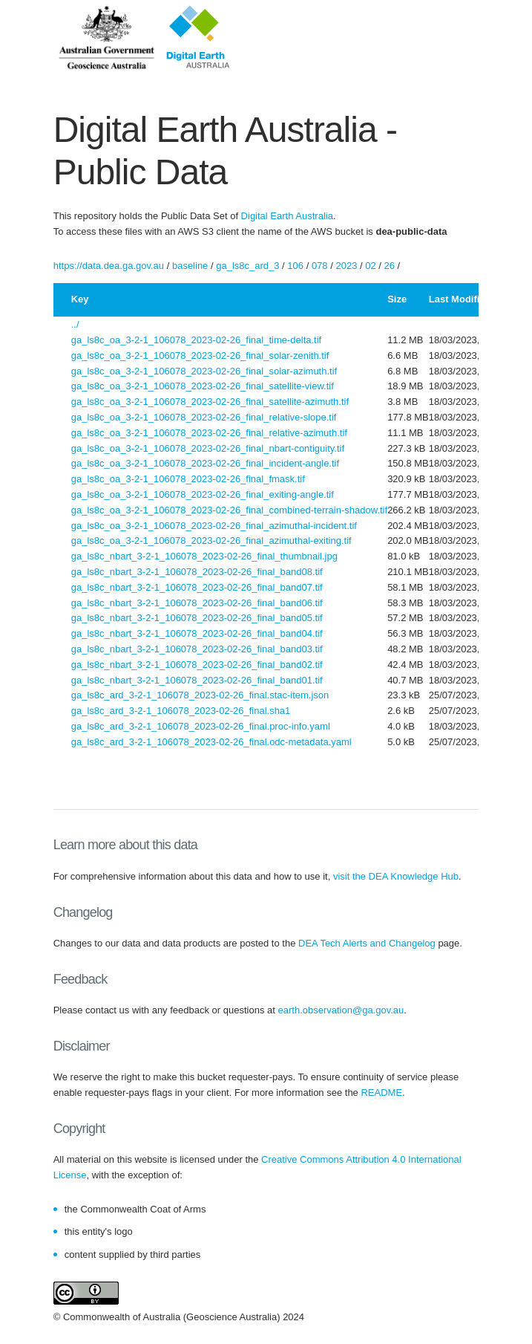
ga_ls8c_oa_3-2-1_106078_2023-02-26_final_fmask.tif (188, 478)
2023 (346, 265)
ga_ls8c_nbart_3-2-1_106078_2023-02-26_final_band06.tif (197, 602)
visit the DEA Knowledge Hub (396, 876)
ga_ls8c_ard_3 (247, 265)
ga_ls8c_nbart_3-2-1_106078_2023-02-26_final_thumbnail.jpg (204, 556)
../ (75, 324)
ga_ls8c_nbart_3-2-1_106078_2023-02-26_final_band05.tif (197, 617)
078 (320, 265)
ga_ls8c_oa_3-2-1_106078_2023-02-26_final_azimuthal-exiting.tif (211, 540)
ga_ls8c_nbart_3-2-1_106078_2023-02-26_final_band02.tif (197, 664)
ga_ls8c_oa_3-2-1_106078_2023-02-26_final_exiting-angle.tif (202, 494)
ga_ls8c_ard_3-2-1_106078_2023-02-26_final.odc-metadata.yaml (211, 741)
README (381, 1092)
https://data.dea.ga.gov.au (108, 265)
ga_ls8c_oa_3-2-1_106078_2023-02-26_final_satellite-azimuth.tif (210, 401)
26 (389, 265)
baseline (190, 265)
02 (370, 265)
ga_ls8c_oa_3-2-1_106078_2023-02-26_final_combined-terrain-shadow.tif (229, 510)
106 (295, 265)
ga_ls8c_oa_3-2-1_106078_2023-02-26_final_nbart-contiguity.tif (207, 448)
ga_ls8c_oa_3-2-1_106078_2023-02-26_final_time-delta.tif (196, 339)
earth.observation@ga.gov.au (341, 1010)
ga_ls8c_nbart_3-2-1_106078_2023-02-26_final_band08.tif (197, 571)
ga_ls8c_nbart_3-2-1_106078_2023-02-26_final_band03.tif (197, 649)
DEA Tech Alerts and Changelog (367, 943)
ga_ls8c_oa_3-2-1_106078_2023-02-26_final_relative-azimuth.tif (209, 432)
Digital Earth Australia (287, 215)
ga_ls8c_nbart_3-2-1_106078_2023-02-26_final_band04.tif (197, 633)
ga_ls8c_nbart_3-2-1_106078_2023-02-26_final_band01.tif (197, 680)
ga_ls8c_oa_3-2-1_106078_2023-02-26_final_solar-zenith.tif (200, 355)
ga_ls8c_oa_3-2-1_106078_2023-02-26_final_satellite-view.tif (202, 386)
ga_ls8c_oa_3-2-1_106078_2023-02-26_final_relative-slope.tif (204, 417)
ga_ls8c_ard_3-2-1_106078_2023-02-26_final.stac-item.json (200, 695)
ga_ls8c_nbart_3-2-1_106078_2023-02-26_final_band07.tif (197, 587)
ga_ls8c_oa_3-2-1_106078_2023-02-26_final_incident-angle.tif (205, 463)
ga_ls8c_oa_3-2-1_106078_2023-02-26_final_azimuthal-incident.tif (214, 525)
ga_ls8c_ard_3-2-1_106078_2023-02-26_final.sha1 (181, 710)
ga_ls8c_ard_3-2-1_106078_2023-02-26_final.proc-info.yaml (200, 726)
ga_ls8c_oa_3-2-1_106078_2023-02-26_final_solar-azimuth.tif (204, 371)
